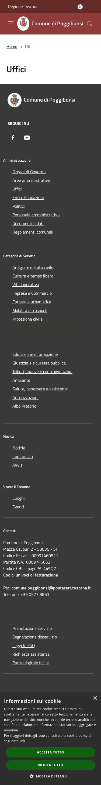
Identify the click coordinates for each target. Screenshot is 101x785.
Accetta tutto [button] (50, 752)
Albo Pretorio (24, 406)
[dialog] (50, 739)
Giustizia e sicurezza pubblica (39, 363)
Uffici (17, 189)
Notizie (18, 447)
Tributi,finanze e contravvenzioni (42, 371)
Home (11, 46)
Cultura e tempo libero (32, 276)
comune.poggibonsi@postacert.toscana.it (51, 588)
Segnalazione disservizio (34, 637)
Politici (18, 206)
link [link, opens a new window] (22, 741)
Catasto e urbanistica (31, 301)
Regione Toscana (23, 6)
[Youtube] (27, 137)
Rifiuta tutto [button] (50, 765)
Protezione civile (27, 319)
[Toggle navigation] (11, 23)
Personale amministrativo (36, 214)
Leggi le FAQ (23, 645)
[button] (51, 776)
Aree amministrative (31, 180)
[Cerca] (89, 23)
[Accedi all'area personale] (80, 7)
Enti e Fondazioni (28, 197)
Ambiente (21, 380)
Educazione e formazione (35, 354)
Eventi (18, 506)
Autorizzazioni (25, 397)
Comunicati (22, 456)
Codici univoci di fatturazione (30, 575)
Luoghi (18, 498)
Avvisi (17, 465)
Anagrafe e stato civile (32, 267)
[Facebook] (13, 137)
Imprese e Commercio (32, 293)
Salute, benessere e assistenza (40, 388)
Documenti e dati (28, 223)
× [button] (95, 698)
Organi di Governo (29, 171)
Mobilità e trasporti (29, 310)
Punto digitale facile (30, 662)
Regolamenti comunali (32, 232)
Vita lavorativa (25, 284)
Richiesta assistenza (31, 654)
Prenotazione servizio (32, 628)
